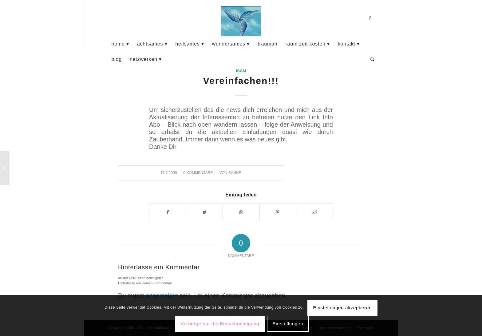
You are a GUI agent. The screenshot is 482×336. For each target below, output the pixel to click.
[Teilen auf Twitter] (204, 212)
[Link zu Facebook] (370, 18)
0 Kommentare (198, 173)
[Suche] (370, 59)
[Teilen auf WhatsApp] (241, 212)
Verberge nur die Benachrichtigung (220, 323)
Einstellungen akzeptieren (342, 307)
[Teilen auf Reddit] (314, 212)
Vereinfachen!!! (241, 81)
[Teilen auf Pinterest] (278, 212)
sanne (234, 173)
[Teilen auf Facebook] (167, 212)
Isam (241, 71)
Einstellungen (287, 323)
